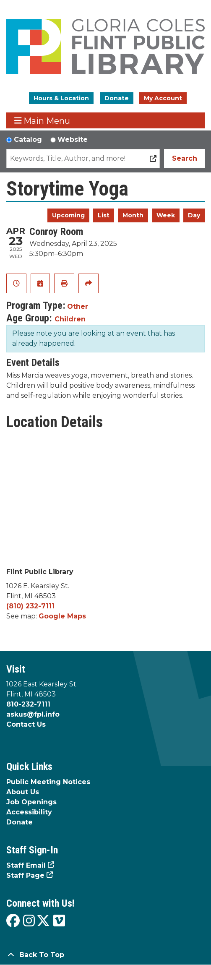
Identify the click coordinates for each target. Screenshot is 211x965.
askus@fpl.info (33, 714)
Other (77, 306)
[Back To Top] (105, 954)
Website (72, 139)
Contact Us (26, 724)
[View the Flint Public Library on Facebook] (13, 921)
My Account (163, 98)
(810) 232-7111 (30, 606)
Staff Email (26, 865)
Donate (116, 98)
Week (165, 215)
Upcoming (68, 215)
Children (70, 319)
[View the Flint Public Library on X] (43, 921)
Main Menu (42, 120)
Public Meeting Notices (48, 782)
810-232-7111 (28, 704)
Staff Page (25, 875)
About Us (22, 792)
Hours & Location (61, 98)
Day (194, 215)
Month (132, 215)
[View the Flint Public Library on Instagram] (29, 921)
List (103, 215)
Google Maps (62, 616)
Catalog (28, 139)
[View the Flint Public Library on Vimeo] (59, 921)
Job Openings (31, 802)
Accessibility (29, 812)
